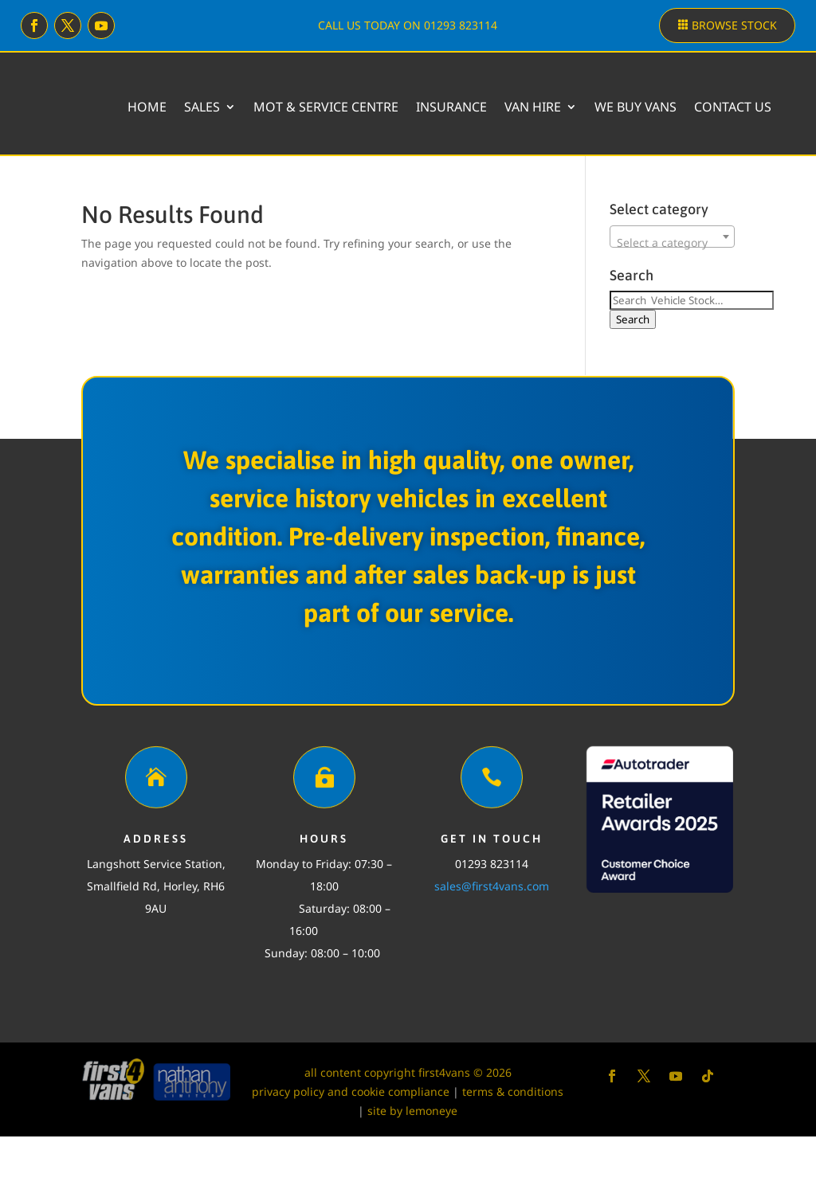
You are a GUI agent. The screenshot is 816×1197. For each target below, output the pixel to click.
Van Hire (627, 106)
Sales (297, 106)
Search (632, 380)
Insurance (546, 106)
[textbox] (671, 303)
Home (241, 106)
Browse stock (734, 25)
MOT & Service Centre (420, 106)
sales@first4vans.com (491, 946)
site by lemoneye (412, 1171)
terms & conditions (512, 1152)
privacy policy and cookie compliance (350, 1152)
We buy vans (730, 106)
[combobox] (672, 297)
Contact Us (732, 167)
